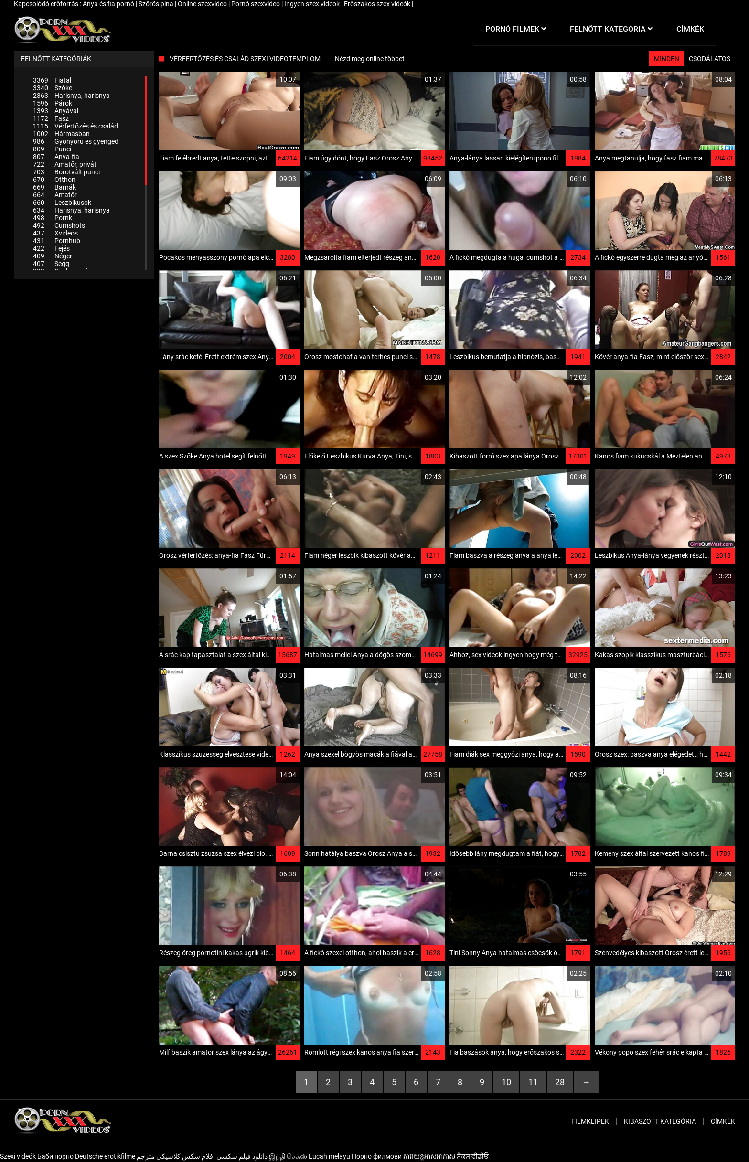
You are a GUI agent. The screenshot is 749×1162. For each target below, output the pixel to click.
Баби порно (55, 1156)
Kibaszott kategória (660, 1121)
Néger (52, 256)
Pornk (52, 218)
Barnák (54, 187)
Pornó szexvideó (256, 4)
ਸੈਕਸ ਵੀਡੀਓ (473, 1156)
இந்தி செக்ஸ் (288, 1156)
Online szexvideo (203, 4)
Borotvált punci (66, 172)
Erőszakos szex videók (378, 4)
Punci (52, 149)
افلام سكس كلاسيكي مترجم (176, 1156)
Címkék (723, 1121)
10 (506, 1082)
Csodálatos (709, 59)
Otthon (54, 179)
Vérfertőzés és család (75, 126)
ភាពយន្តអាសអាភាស (429, 1156)
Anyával (55, 111)
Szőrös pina (157, 4)
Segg (51, 263)
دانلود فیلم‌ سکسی (242, 1156)
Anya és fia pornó (109, 4)
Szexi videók (18, 1156)
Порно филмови (377, 1156)
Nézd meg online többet (370, 59)
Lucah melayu (329, 1156)
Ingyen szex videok (312, 4)
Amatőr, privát (64, 164)
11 (533, 1082)
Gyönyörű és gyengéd (75, 141)
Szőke (52, 88)
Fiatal (52, 80)
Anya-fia (56, 156)
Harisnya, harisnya (71, 95)
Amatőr (55, 195)
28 (560, 1082)
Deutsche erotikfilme (105, 1156)
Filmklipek (590, 1121)
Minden (666, 59)
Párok (52, 103)
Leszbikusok (62, 202)
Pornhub (56, 241)
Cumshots (59, 225)
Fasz (51, 118)
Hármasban (61, 134)
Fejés (51, 248)
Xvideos (55, 233)
